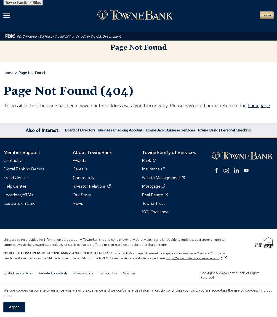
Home (8, 72)
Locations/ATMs (18, 194)
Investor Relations (92, 186)
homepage (259, 106)
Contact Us (13, 160)
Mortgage (153, 186)
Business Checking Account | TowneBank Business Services (146, 130)
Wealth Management (163, 177)
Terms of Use (108, 273)
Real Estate (155, 194)
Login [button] (266, 15)
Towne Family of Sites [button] (23, 3)
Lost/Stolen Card (19, 203)
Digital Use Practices (18, 273)
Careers (80, 169)
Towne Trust (153, 203)
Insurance (153, 169)
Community (83, 177)
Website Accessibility (53, 273)
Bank (149, 160)
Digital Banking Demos (23, 169)
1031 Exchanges (156, 211)
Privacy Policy (83, 273)
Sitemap (129, 273)
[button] (6, 15)
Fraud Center (15, 177)
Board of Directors (80, 130)
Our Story (82, 194)
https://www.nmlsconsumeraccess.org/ (196, 258)
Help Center (15, 186)
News (78, 203)
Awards (79, 160)
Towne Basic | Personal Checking (223, 130)
